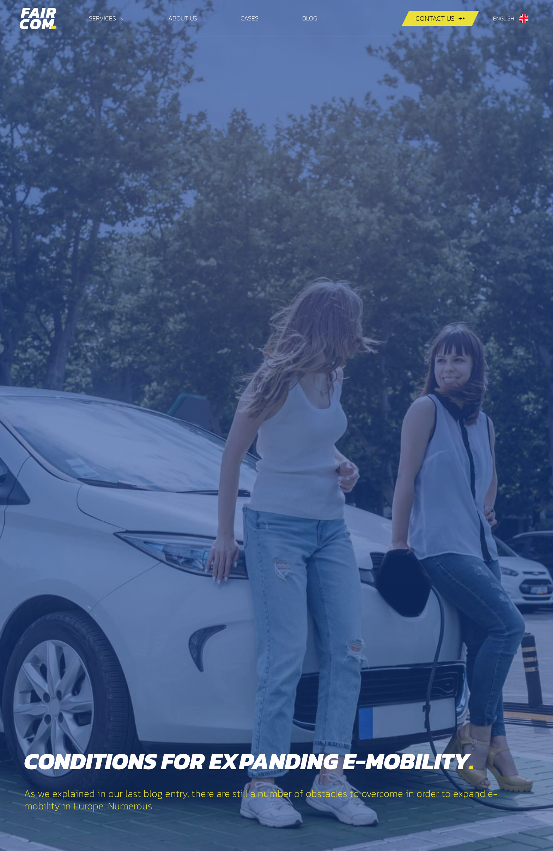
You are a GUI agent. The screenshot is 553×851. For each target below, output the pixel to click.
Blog (309, 18)
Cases (250, 18)
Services (102, 18)
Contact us (435, 18)
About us (182, 18)
